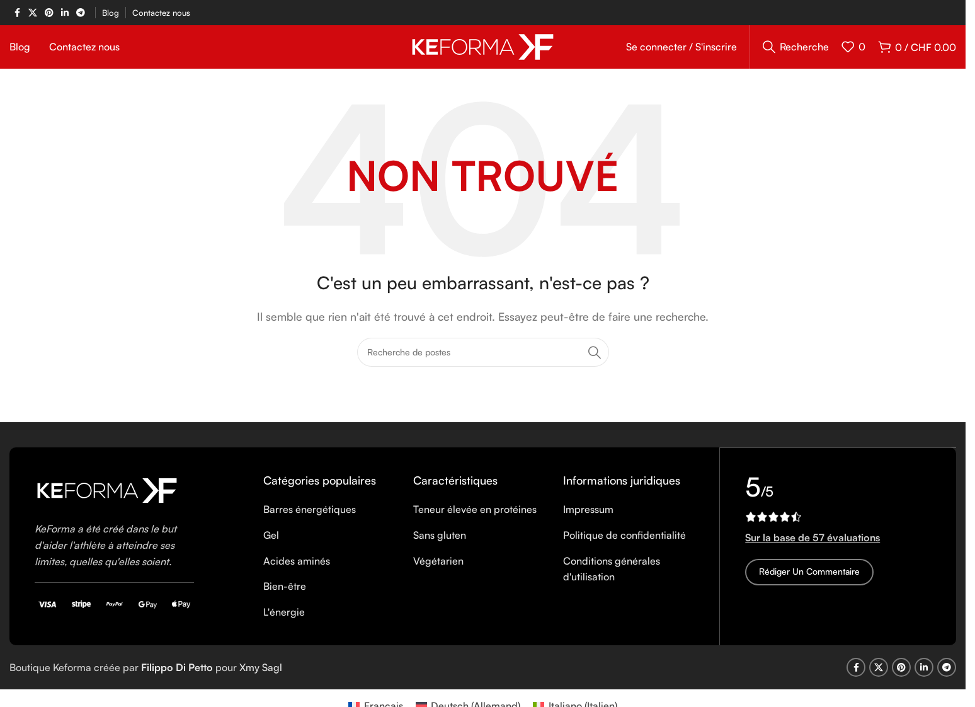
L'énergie (284, 625)
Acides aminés (296, 574)
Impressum (588, 523)
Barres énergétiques (309, 523)
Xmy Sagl (260, 680)
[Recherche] (795, 53)
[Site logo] (482, 52)
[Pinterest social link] (49, 12)
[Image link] (107, 503)
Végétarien (438, 574)
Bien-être (284, 599)
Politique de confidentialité (624, 548)
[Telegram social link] (80, 12)
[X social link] (33, 12)
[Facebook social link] (17, 12)
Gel (271, 548)
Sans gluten (439, 548)
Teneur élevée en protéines (475, 523)
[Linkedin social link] (64, 12)
